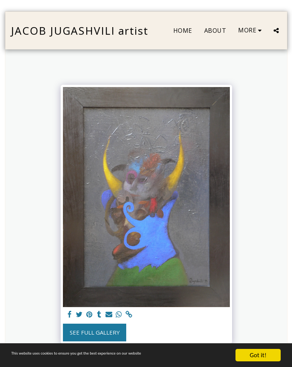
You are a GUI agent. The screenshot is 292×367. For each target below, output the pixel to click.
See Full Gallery (95, 332)
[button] (276, 31)
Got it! (258, 355)
